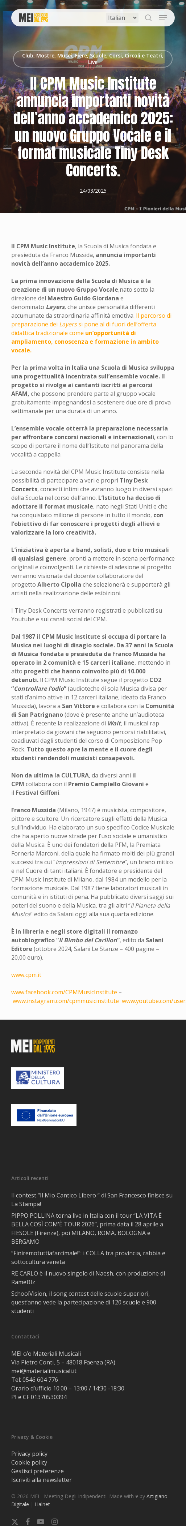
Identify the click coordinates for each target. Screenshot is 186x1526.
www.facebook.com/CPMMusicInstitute (64, 992)
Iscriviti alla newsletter (41, 1480)
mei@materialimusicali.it (44, 1371)
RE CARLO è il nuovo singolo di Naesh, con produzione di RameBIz (88, 1277)
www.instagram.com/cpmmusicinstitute (66, 1001)
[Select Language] (122, 18)
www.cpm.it (26, 975)
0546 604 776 (40, 1380)
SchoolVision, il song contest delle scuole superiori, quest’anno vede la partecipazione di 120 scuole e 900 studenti (83, 1302)
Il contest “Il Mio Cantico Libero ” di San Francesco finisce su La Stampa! (92, 1199)
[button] (163, 17)
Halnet (42, 1504)
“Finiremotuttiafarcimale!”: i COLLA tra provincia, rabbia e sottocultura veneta (88, 1257)
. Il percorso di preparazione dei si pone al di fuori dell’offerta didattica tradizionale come (91, 333)
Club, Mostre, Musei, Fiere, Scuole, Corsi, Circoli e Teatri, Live (93, 58)
